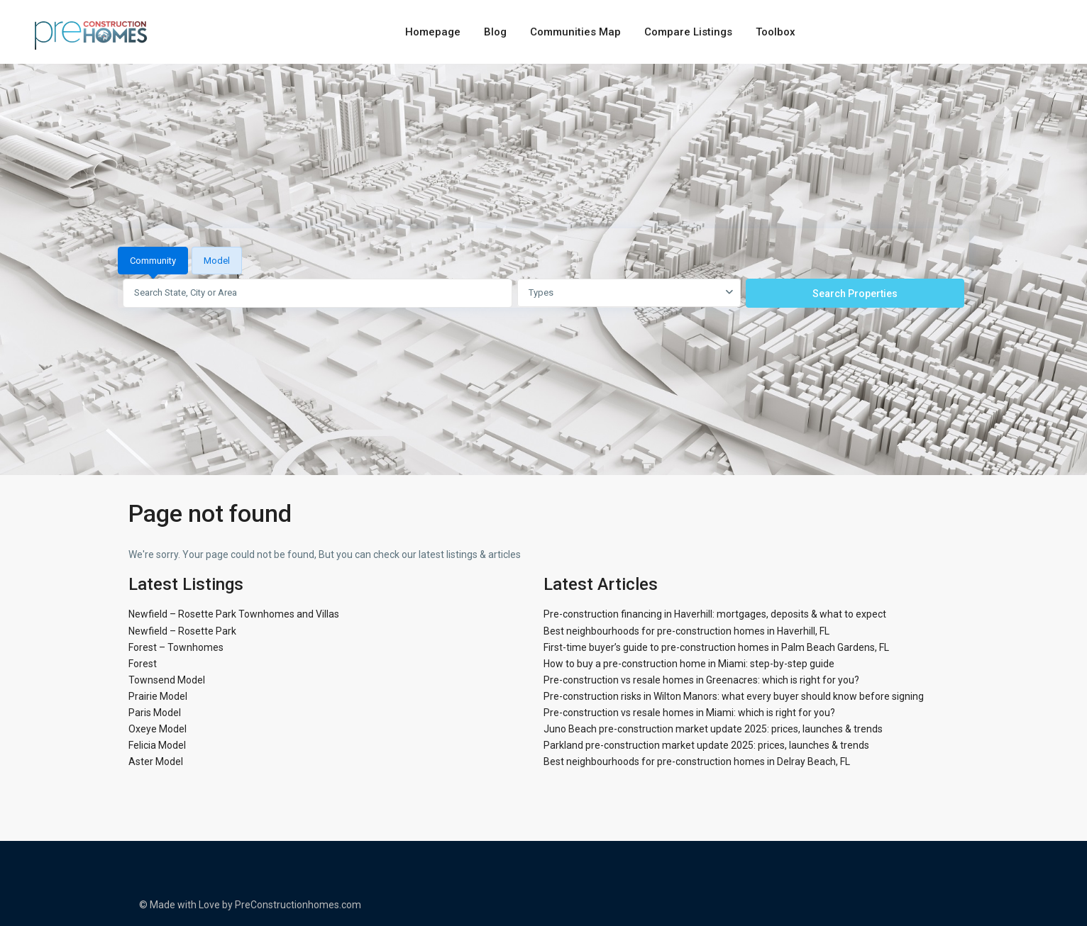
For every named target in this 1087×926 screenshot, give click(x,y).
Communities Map (575, 32)
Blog (495, 32)
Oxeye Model (157, 729)
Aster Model (155, 761)
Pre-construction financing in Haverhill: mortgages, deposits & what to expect (715, 614)
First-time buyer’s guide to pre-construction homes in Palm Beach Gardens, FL (716, 647)
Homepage (432, 32)
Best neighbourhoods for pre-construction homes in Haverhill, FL (686, 631)
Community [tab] (153, 260)
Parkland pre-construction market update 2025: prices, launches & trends (706, 745)
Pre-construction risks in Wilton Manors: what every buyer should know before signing (734, 696)
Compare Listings (688, 32)
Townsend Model (166, 680)
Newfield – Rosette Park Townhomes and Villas (233, 614)
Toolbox (775, 32)
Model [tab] (217, 260)
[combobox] (629, 293)
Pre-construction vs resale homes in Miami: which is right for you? (689, 712)
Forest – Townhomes (176, 647)
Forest (142, 663)
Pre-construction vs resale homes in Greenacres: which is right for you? (701, 680)
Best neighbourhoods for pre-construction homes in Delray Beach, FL (697, 761)
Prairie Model (157, 696)
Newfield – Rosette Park (182, 631)
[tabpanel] (543, 293)
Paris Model (154, 712)
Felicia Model (157, 745)
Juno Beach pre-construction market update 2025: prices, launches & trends (713, 729)
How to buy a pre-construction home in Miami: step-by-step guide (689, 663)
